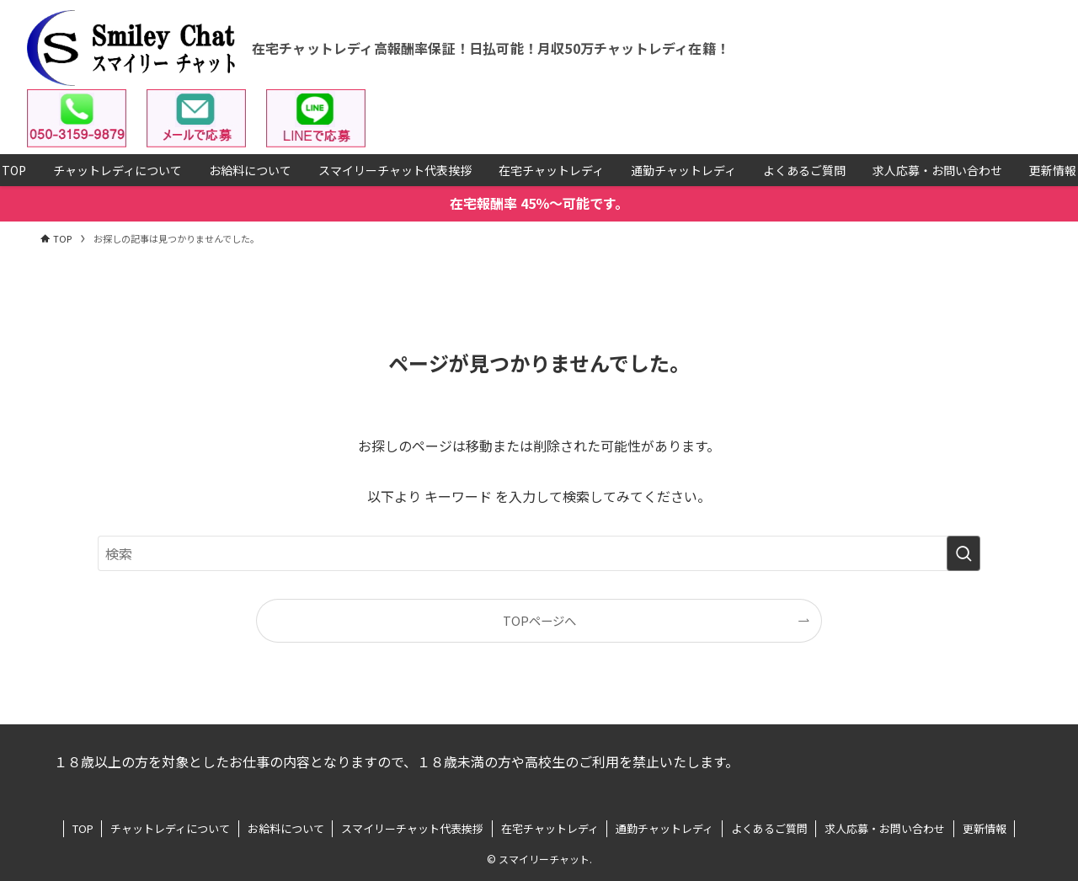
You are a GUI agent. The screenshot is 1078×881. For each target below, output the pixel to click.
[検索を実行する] (963, 553)
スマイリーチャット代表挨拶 (412, 828)
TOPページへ (539, 620)
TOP (82, 828)
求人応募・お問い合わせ (885, 828)
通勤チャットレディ (664, 828)
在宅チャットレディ (550, 828)
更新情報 (984, 828)
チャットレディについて (170, 828)
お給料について (286, 828)
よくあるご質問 (769, 828)
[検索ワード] (539, 553)
